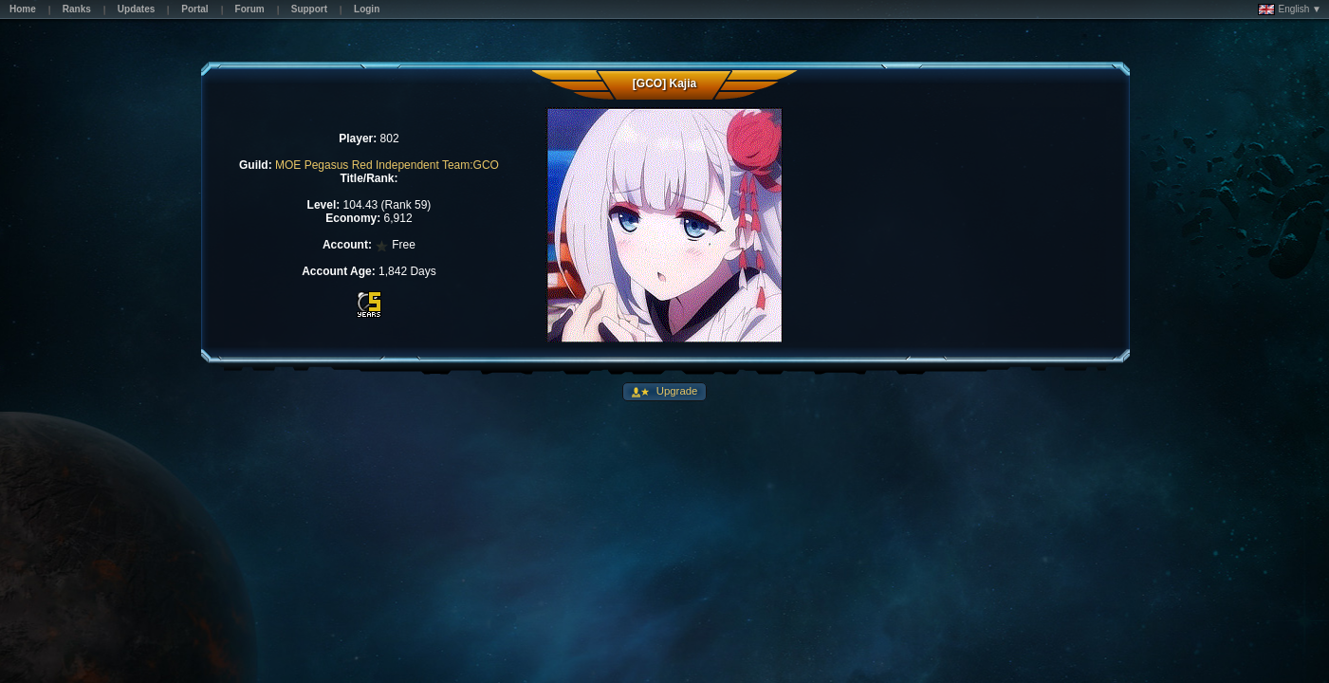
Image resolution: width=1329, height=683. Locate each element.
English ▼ (1289, 9)
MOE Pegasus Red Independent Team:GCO (387, 165)
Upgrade (676, 391)
